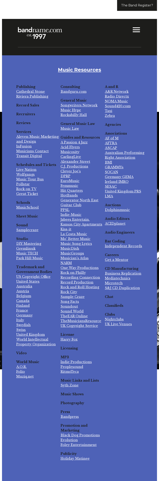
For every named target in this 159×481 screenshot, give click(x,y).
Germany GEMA (119, 177)
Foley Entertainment (79, 445)
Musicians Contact (32, 151)
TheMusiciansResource (81, 321)
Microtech (114, 283)
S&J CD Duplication (122, 288)
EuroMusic (70, 181)
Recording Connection (80, 277)
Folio (20, 372)
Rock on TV (26, 189)
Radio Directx (117, 96)
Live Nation (26, 170)
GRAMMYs (114, 167)
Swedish (23, 325)
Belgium (23, 296)
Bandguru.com (73, 92)
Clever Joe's (71, 171)
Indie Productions (76, 362)
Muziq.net (25, 376)
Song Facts (70, 302)
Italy (20, 320)
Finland (23, 306)
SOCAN (111, 172)
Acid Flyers (70, 147)
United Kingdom (30, 335)
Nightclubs (114, 319)
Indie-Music (71, 215)
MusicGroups (72, 253)
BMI (108, 162)
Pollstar (23, 184)
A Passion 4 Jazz (74, 142)
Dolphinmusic (117, 210)
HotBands (69, 195)
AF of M (111, 138)
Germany (24, 315)
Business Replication (123, 273)
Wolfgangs (25, 174)
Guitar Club (71, 205)
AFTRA (111, 143)
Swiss (21, 330)
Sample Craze (73, 297)
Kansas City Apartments (81, 224)
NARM (66, 263)
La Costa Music (74, 234)
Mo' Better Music (75, 239)
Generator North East (79, 200)
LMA (109, 196)
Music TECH (27, 253)
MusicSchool (27, 207)
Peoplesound (72, 367)
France (22, 310)
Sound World (72, 311)
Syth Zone (70, 385)
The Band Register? (137, 5)
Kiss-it (66, 229)
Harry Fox (69, 339)
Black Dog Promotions (80, 435)
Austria (22, 291)
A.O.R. (21, 367)
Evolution (69, 440)
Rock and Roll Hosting (80, 287)
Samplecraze (27, 230)
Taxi (108, 111)
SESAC (111, 186)
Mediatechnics (117, 278)
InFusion (24, 146)
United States (27, 281)
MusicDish (70, 248)
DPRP (65, 176)
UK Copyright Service (79, 326)
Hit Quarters (72, 190)
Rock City (69, 292)
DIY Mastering (28, 244)
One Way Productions (80, 268)
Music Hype (71, 110)
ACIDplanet (115, 223)
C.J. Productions (74, 166)
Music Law (70, 129)
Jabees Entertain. (75, 219)
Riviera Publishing (32, 96)
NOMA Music (116, 101)
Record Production (77, 282)
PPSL (65, 210)
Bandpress (70, 417)
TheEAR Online (74, 316)
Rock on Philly (73, 273)
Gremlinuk (25, 248)
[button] (136, 30)
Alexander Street (75, 162)
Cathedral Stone (30, 92)
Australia (24, 286)
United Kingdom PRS (123, 191)
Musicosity (70, 152)
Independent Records (123, 246)
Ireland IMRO (117, 182)
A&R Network (117, 92)
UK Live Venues (118, 324)
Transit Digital (29, 156)
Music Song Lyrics (76, 244)
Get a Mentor (116, 260)
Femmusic (69, 186)
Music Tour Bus (30, 179)
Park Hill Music (29, 258)
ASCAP (111, 148)
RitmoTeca (70, 372)
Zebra (110, 116)
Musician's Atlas (75, 258)
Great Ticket (27, 194)
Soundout (69, 306)
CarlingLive (71, 157)
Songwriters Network (79, 105)
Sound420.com (118, 106)
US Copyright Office (33, 277)
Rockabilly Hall (74, 115)
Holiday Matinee (75, 458)
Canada (22, 301)
